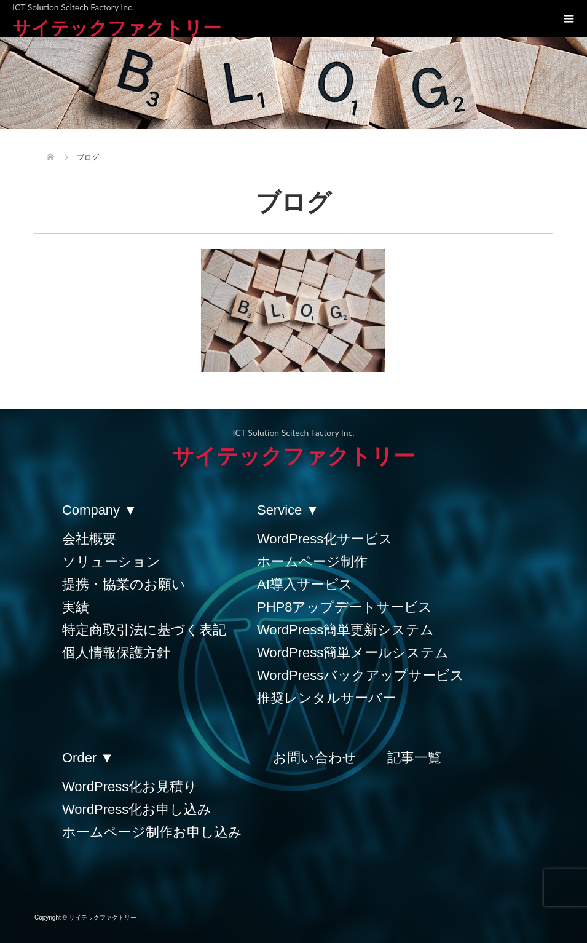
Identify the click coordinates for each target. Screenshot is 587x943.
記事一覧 (414, 757)
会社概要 (89, 538)
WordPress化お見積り (129, 786)
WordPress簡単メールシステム (353, 652)
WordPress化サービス (325, 538)
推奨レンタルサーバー (326, 698)
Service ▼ (288, 510)
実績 (75, 607)
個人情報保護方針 (116, 652)
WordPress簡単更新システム (345, 629)
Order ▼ (88, 757)
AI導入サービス (305, 584)
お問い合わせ (315, 757)
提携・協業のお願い (124, 584)
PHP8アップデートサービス (344, 607)
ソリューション (111, 561)
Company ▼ (99, 510)
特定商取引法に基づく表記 (144, 629)
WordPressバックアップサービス (360, 675)
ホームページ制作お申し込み (152, 832)
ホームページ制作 (312, 561)
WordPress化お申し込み (136, 809)
